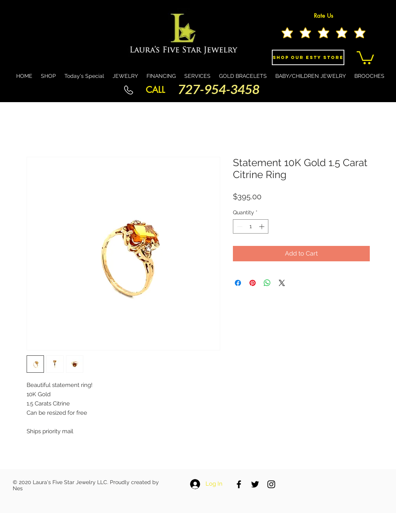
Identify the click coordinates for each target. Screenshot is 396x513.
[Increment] (262, 226)
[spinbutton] (251, 226)
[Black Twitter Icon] (255, 484)
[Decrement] (239, 226)
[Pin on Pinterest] (252, 283)
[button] (365, 57)
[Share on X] (281, 283)
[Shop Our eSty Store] (308, 57)
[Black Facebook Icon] (239, 484)
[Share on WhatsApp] (267, 283)
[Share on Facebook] (238, 283)
